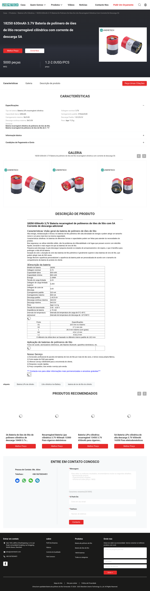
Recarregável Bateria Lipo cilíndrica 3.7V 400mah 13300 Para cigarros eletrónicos (56, 438)
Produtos (12, 13)
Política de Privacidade (89, 583)
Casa (5, 13)
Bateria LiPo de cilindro (25, 384)
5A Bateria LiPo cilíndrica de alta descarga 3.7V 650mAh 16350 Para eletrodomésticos (128, 438)
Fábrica (48, 547)
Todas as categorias (81, 557)
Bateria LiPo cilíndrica (26, 13)
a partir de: (74, 497)
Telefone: (73, 509)
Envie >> (110, 572)
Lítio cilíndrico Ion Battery (51, 384)
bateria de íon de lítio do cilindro (80, 384)
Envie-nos (35, 51)
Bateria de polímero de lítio (83, 543)
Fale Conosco (50, 556)
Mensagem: (74, 469)
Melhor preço (12, 51)
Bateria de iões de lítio (82, 548)
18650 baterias (80, 553)
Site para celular (72, 583)
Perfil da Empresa (52, 543)
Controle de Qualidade (53, 552)
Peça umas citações (134, 83)
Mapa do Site (58, 583)
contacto (76, 522)
